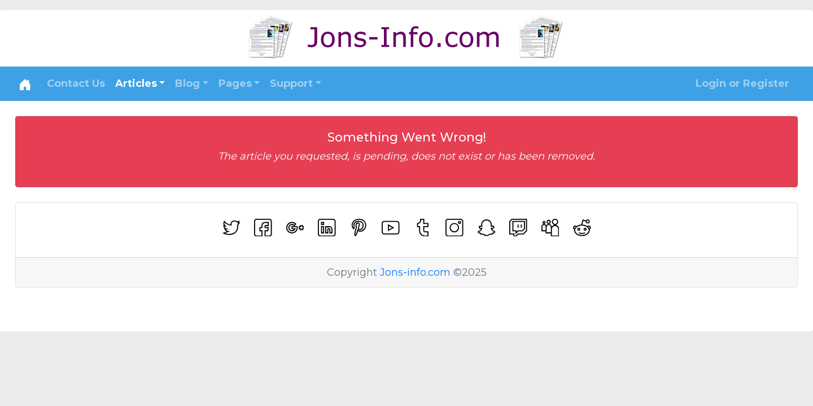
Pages (235, 83)
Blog (187, 83)
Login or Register (742, 83)
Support (291, 83)
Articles (136, 83)
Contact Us (76, 83)
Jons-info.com (415, 272)
